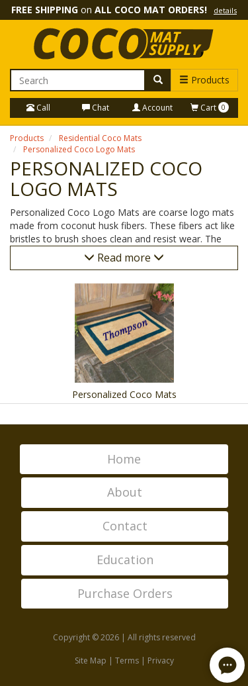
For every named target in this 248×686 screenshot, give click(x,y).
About (124, 492)
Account (152, 107)
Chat (95, 107)
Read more (124, 257)
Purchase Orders (125, 593)
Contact (125, 526)
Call (38, 107)
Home (124, 459)
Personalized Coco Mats (124, 394)
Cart (209, 107)
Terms (127, 660)
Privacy (160, 660)
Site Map (90, 660)
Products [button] (204, 80)
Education (125, 559)
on (124, 9)
